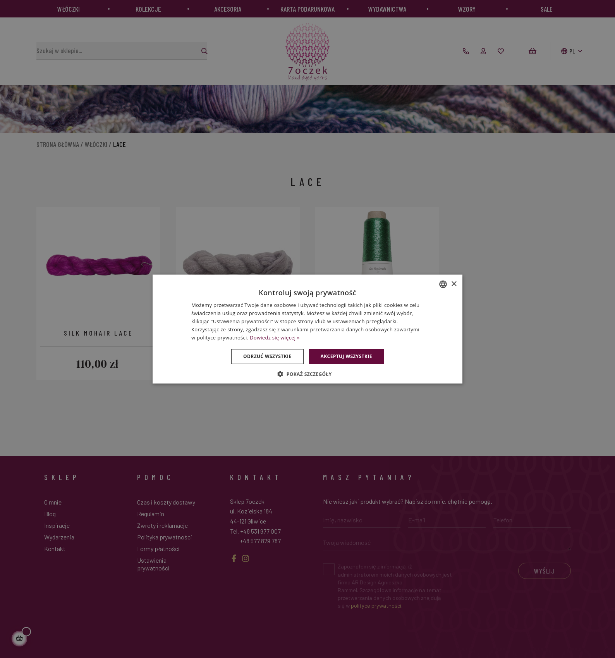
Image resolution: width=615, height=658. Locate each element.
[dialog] (307, 329)
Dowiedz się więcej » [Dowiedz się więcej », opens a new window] (275, 337)
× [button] (454, 284)
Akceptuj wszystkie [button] (346, 356)
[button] (307, 373)
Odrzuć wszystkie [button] (267, 356)
